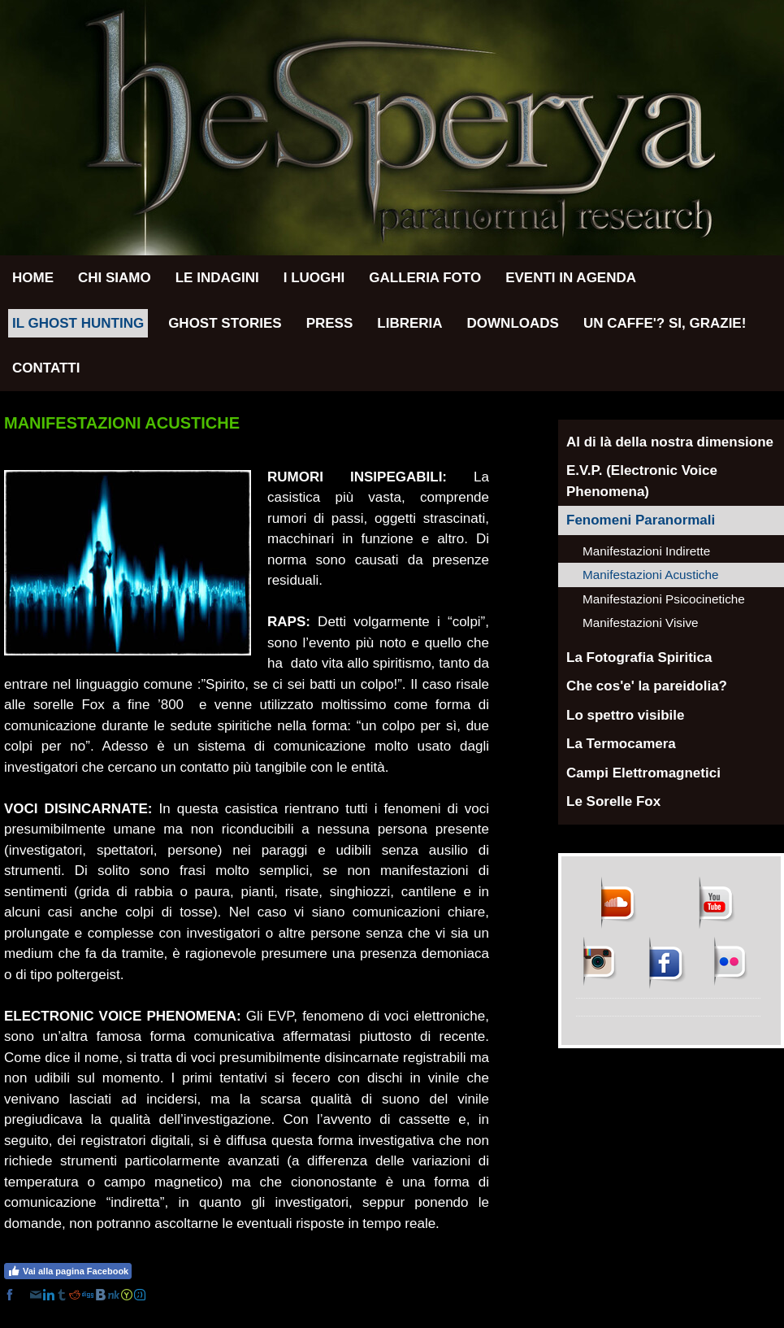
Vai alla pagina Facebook (67, 1271)
